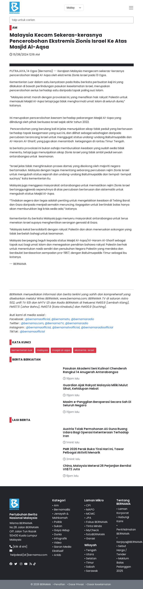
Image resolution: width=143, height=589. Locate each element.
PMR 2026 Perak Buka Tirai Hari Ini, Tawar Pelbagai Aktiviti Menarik (93, 451)
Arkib (57, 555)
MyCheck (92, 530)
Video (58, 543)
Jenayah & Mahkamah (60, 516)
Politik (58, 522)
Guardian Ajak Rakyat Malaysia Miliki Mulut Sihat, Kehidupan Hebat (95, 387)
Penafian (59, 584)
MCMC (90, 514)
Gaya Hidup (62, 530)
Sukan (58, 526)
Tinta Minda (94, 526)
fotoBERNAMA (95, 534)
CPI (88, 505)
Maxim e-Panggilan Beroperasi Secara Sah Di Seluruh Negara (97, 403)
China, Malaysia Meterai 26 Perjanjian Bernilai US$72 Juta (97, 467)
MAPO (90, 510)
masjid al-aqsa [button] (61, 350)
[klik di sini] (20, 547)
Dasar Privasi (76, 584)
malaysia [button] (42, 350)
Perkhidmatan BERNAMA (126, 532)
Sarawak (92, 571)
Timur (90, 563)
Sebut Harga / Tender (121, 550)
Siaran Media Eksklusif (61, 549)
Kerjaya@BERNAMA (129, 542)
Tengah (91, 550)
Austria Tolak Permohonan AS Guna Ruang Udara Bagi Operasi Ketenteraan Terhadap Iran (96, 432)
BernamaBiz (62, 510)
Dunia (58, 534)
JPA (88, 518)
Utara (90, 554)
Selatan (91, 558)
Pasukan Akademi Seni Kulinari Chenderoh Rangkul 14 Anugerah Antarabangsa (95, 370)
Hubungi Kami (122, 519)
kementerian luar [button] (22, 350)
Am (56, 505)
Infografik (60, 538)
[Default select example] (74, 7)
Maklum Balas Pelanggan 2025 (123, 564)
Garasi (90, 538)
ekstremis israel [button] (85, 350)
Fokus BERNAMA (97, 522)
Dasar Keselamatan (99, 584)
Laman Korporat (122, 511)
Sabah (90, 567)
